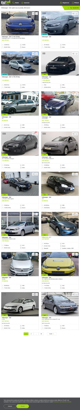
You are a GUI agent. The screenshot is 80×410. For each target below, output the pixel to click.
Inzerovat (25, 3)
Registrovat (64, 3)
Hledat (15, 3)
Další (51, 334)
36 (41, 334)
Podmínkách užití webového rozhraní (62, 401)
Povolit (23, 406)
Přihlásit (75, 3)
